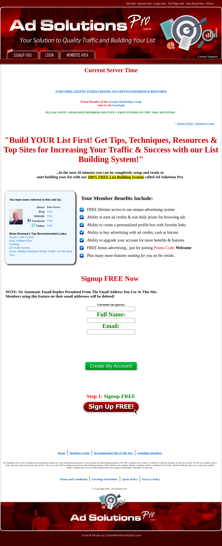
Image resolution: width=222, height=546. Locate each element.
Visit (49, 211)
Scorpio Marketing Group (125, 101)
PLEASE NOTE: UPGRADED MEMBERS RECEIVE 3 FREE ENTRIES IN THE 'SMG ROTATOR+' (111, 112)
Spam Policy (130, 479)
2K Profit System (19, 247)
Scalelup (14, 244)
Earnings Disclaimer (105, 479)
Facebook (118, 105)
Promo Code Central (21, 237)
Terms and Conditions (74, 479)
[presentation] (111, 349)
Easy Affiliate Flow (20, 240)
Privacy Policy (151, 479)
